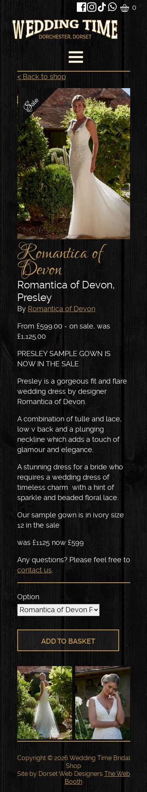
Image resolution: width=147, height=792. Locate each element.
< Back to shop (41, 76)
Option (28, 597)
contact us (34, 570)
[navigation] (75, 59)
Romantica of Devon (61, 309)
